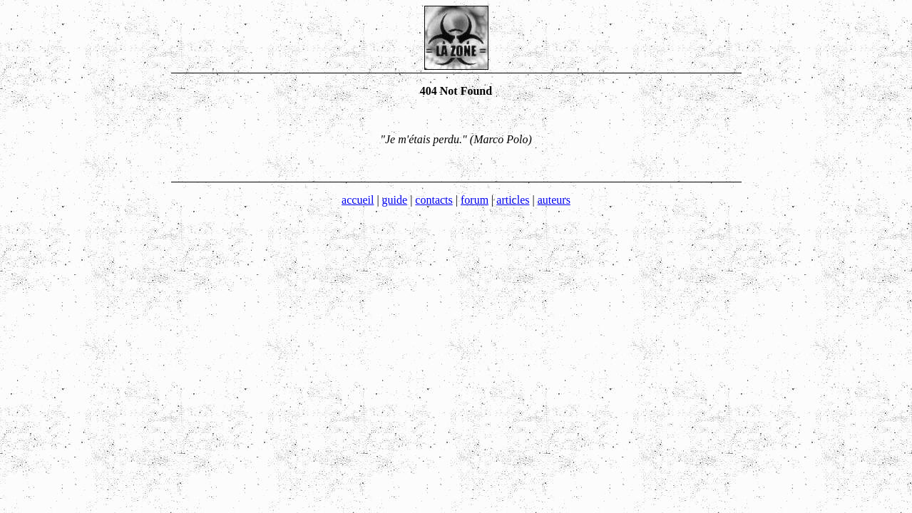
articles (512, 200)
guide (395, 200)
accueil (358, 200)
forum (474, 200)
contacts (433, 200)
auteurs (554, 200)
